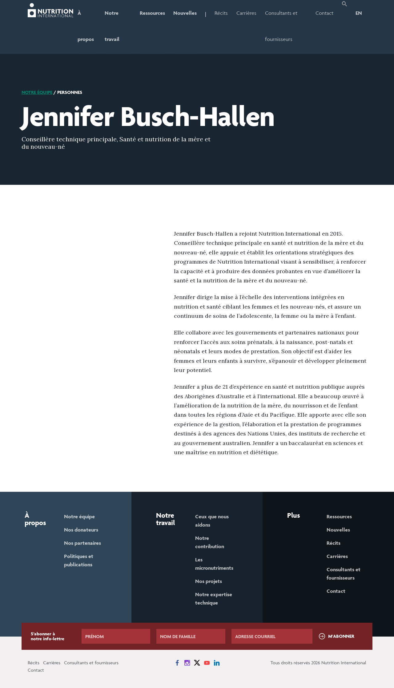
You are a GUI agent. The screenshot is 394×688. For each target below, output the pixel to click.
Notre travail (112, 26)
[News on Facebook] (177, 662)
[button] (344, 27)
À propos (86, 26)
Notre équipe (37, 92)
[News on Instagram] (187, 662)
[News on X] (197, 662)
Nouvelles (185, 13)
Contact (324, 13)
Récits (221, 13)
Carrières (247, 13)
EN (359, 13)
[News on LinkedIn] (216, 662)
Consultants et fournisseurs (281, 26)
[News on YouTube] (207, 662)
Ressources (152, 13)
